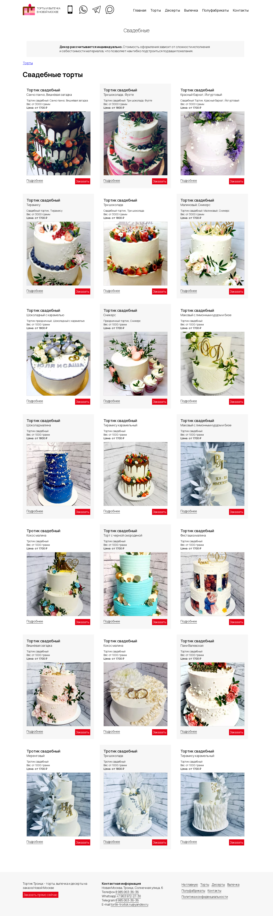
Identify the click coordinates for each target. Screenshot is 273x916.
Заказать (82, 181)
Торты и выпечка (48, 8)
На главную (190, 884)
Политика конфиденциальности (205, 897)
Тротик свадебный (43, 530)
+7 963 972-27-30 (129, 896)
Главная (139, 10)
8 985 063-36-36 (127, 892)
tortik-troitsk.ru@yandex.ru (129, 904)
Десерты (172, 10)
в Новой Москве (48, 12)
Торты (155, 10)
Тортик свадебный (43, 90)
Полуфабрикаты (215, 10)
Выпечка (191, 10)
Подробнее (35, 180)
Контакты (241, 10)
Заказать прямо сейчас (40, 895)
